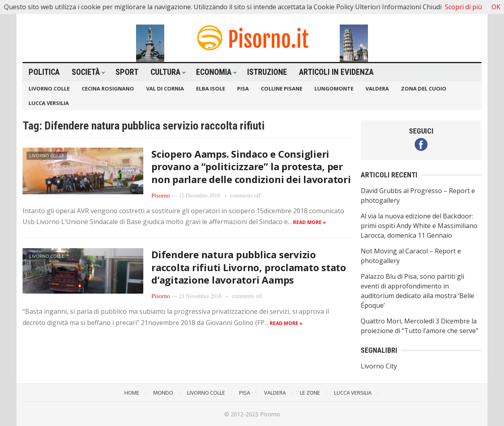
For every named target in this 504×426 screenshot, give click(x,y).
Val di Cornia (165, 88)
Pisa (243, 88)
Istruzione (267, 72)
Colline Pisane (281, 88)
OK (496, 6)
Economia (213, 72)
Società (86, 72)
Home (131, 392)
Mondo (163, 392)
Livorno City (379, 366)
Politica (44, 72)
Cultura (165, 72)
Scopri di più (463, 6)
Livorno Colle (49, 88)
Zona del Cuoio (423, 88)
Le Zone (310, 392)
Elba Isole (210, 88)
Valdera (377, 88)
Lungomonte (333, 88)
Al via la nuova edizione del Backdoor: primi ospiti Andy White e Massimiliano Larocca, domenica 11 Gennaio (419, 226)
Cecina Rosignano (108, 88)
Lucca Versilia (49, 103)
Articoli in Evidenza (336, 72)
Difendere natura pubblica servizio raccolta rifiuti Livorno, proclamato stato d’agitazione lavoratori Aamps (248, 267)
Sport (127, 72)
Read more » (309, 222)
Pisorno (160, 195)
